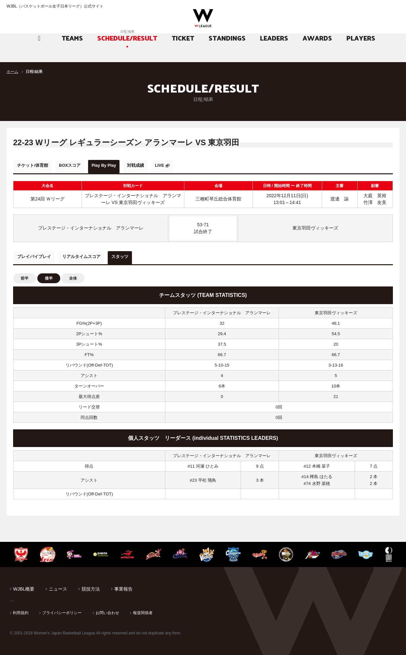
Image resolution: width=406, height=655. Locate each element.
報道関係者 (143, 609)
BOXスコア (81, 165)
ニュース (58, 585)
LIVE (191, 165)
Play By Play (122, 165)
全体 (73, 274)
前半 (24, 274)
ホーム (12, 71)
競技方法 (91, 585)
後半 (49, 274)
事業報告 (123, 585)
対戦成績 (161, 165)
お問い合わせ (107, 609)
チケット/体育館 (36, 165)
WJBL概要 (23, 585)
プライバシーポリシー (62, 609)
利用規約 (20, 609)
